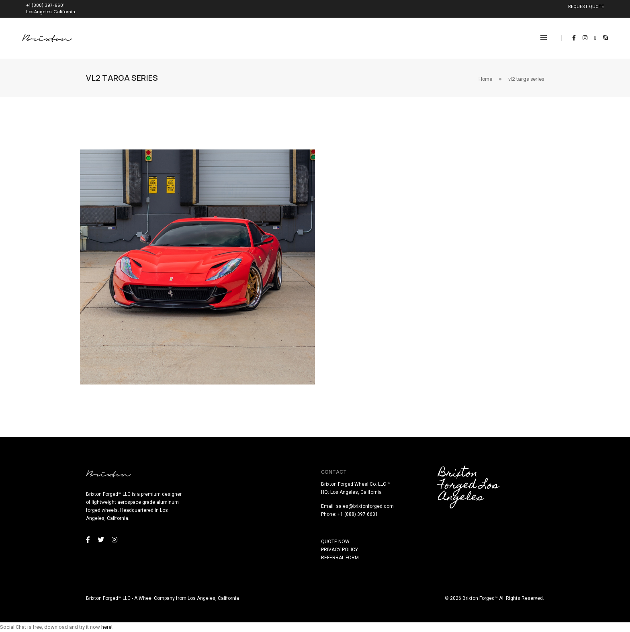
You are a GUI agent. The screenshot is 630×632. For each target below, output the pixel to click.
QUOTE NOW (335, 541)
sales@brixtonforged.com (365, 506)
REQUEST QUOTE (586, 6)
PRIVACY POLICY (339, 549)
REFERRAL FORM (340, 557)
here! (106, 627)
